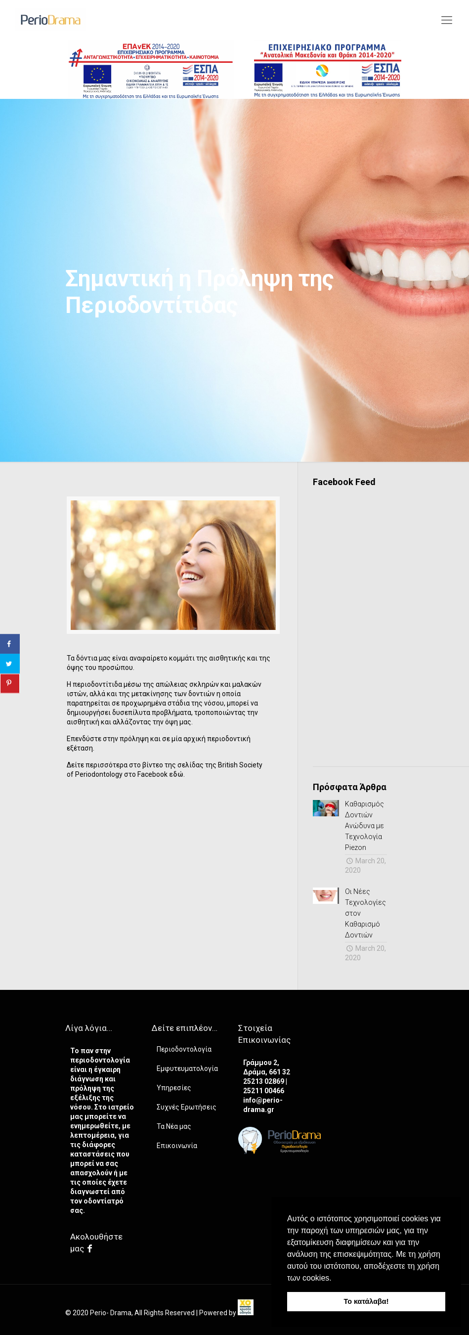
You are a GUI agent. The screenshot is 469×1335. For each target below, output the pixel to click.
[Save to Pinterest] (10, 684)
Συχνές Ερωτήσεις (186, 1107)
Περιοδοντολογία (184, 1049)
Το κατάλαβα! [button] (366, 1301)
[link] (246, 1313)
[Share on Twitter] (10, 664)
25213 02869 (264, 1081)
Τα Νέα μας (174, 1126)
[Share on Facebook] (10, 644)
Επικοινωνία (177, 1146)
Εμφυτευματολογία (187, 1068)
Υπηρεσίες (174, 1088)
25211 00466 (263, 1091)
